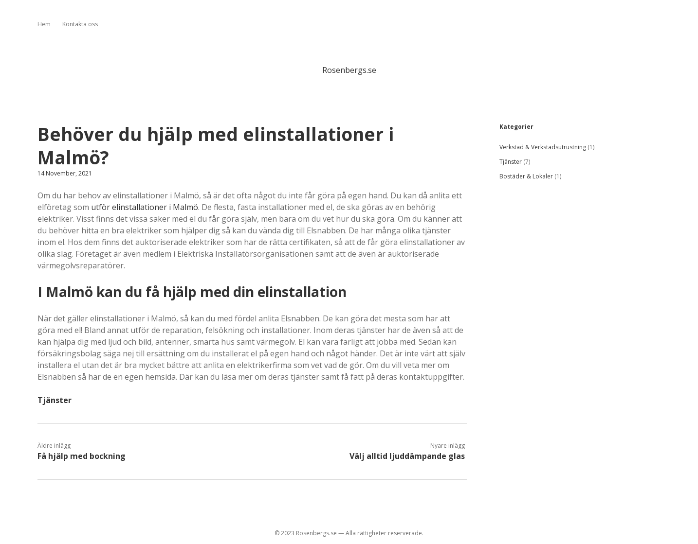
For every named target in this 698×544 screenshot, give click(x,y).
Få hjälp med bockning (81, 456)
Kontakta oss (80, 24)
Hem (44, 24)
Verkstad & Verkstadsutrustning (542, 147)
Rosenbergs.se (349, 70)
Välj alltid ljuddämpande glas (407, 456)
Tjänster (54, 400)
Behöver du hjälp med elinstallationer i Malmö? (215, 146)
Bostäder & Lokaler (526, 176)
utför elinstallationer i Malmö (144, 207)
